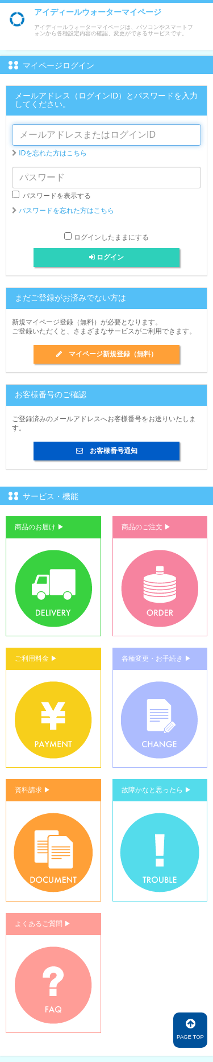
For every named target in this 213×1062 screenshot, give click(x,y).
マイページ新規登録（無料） (106, 354)
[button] (53, 576)
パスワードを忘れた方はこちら (66, 211)
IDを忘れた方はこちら (53, 153)
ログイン (106, 257)
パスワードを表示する (51, 195)
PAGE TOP (190, 1029)
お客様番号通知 (106, 451)
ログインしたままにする (111, 237)
